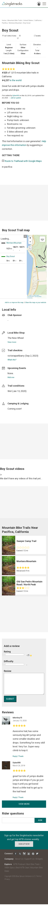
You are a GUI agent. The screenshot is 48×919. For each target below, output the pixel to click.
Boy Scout (26, 23)
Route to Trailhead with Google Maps (23, 161)
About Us (19, 859)
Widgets (39, 859)
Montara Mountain (15, 23)
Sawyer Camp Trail (26, 541)
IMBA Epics (9, 867)
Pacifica (5, 23)
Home (4, 20)
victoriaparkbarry (16, 355)
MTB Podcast (19, 864)
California (37, 20)
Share (38, 36)
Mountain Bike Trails (15, 20)
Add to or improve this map (14, 302)
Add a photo (26, 36)
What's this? (12, 360)
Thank (20, 756)
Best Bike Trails (32, 864)
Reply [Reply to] (15, 756)
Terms (38, 876)
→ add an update (15, 98)
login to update (14, 395)
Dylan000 (15, 95)
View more (12, 342)
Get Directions (10, 36)
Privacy (7, 879)
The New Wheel (16, 338)
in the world (16, 80)
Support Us (29, 859)
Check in (22, 38)
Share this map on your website (35, 302)
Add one (11, 377)
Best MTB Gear (22, 867)
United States (28, 20)
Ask (40, 820)
